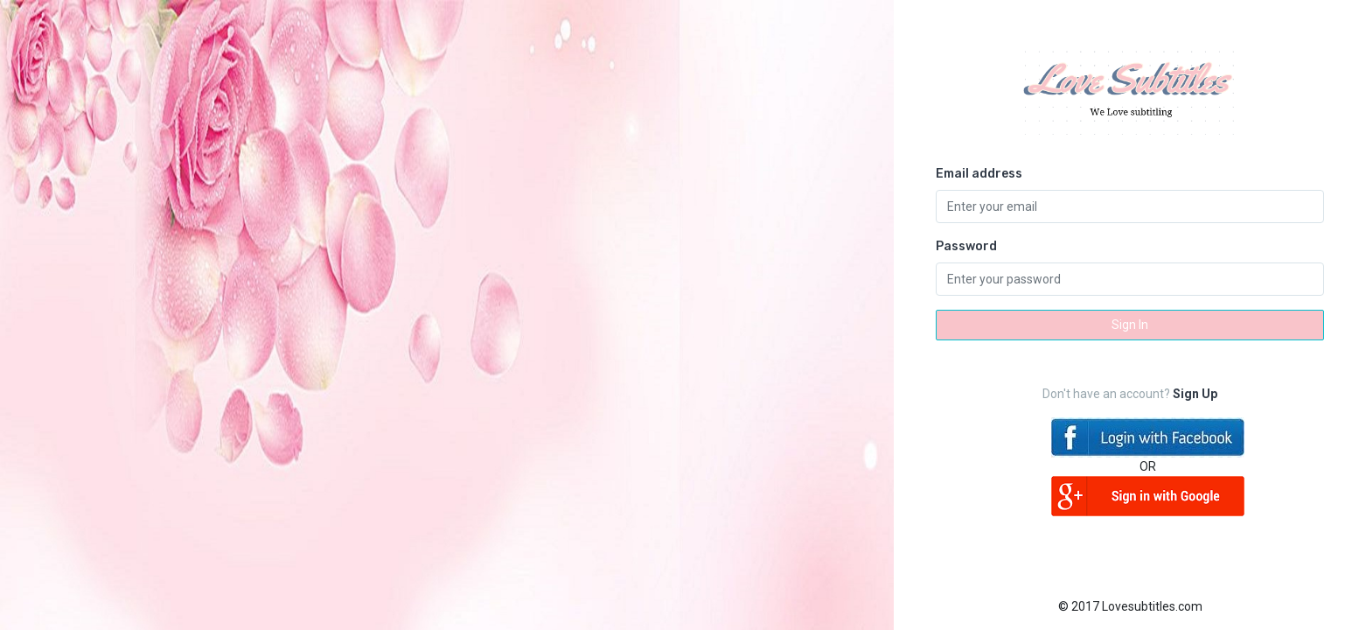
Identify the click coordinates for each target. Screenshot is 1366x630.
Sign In (1130, 325)
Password (966, 246)
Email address (979, 173)
